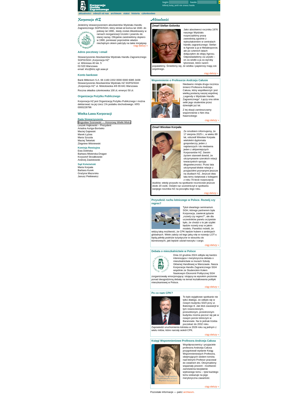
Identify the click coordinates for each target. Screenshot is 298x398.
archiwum (116, 13)
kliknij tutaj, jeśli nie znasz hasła (178, 5)
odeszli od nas (101, 13)
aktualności (85, 13)
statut (126, 13)
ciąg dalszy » (140, 45)
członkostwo (148, 13)
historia (135, 13)
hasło (193, 2)
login (165, 2)
